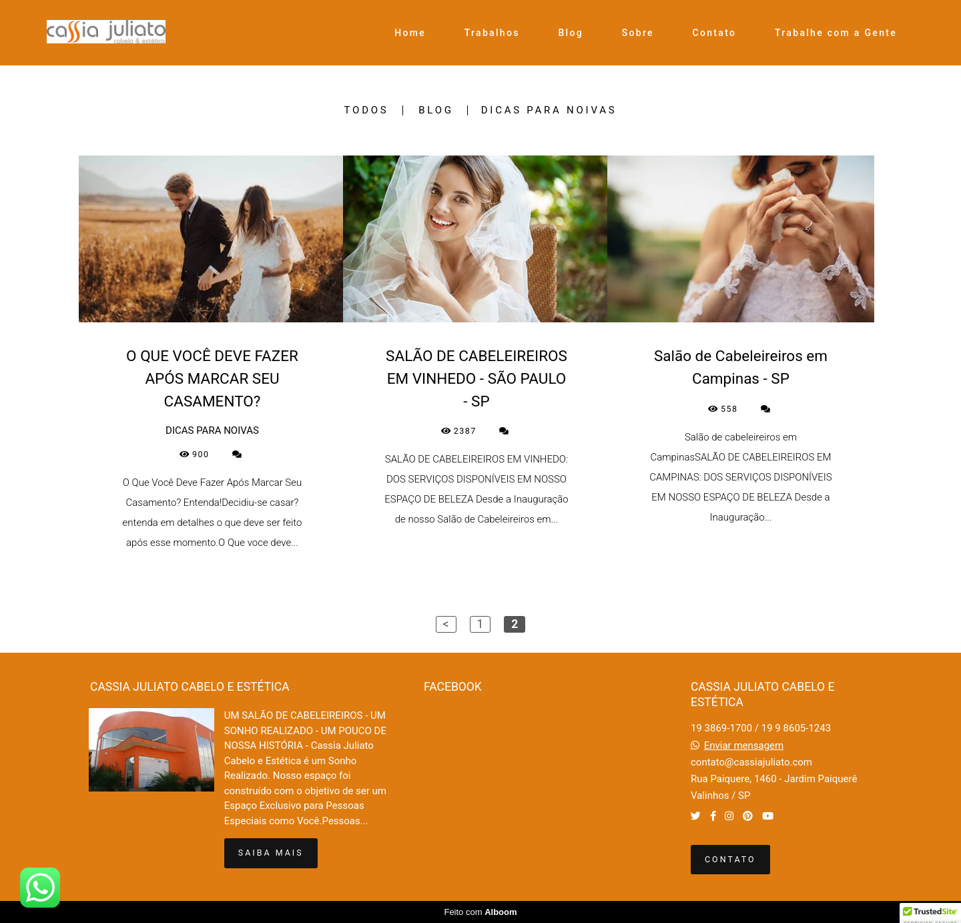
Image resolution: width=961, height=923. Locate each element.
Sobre (638, 32)
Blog (570, 32)
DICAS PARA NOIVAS (549, 110)
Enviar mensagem (744, 746)
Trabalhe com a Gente (836, 32)
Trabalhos (492, 32)
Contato (715, 32)
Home (410, 32)
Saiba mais (271, 853)
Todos (366, 110)
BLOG (436, 110)
